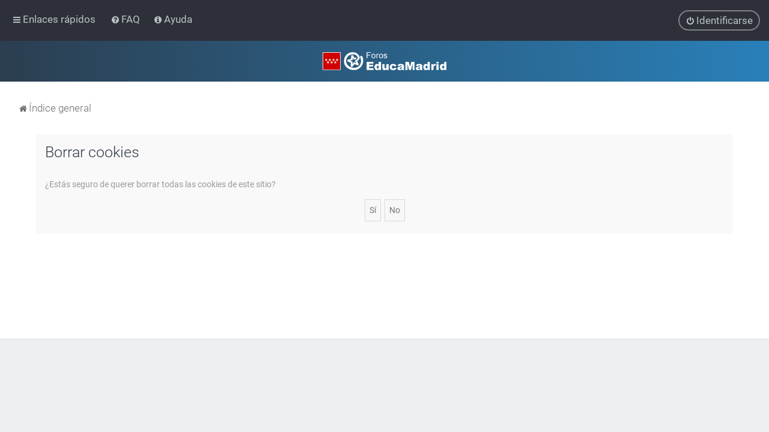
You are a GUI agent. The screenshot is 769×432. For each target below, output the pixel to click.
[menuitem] (126, 19)
